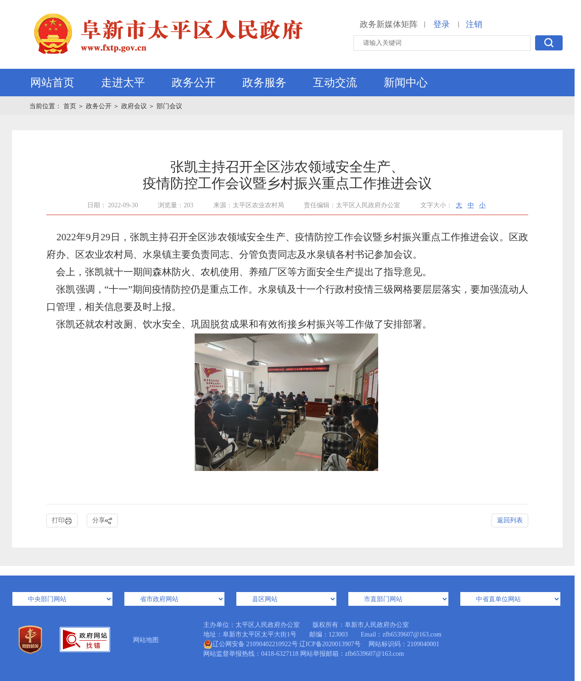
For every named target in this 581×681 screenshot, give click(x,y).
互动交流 (335, 83)
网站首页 (52, 83)
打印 (62, 521)
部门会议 (169, 106)
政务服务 (264, 83)
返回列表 (510, 520)
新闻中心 (406, 83)
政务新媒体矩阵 (389, 24)
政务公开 (194, 83)
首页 (70, 106)
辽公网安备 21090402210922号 (250, 644)
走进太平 (123, 83)
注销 (474, 24)
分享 (102, 521)
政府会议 (134, 106)
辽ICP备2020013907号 (330, 644)
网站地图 (146, 640)
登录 (441, 24)
